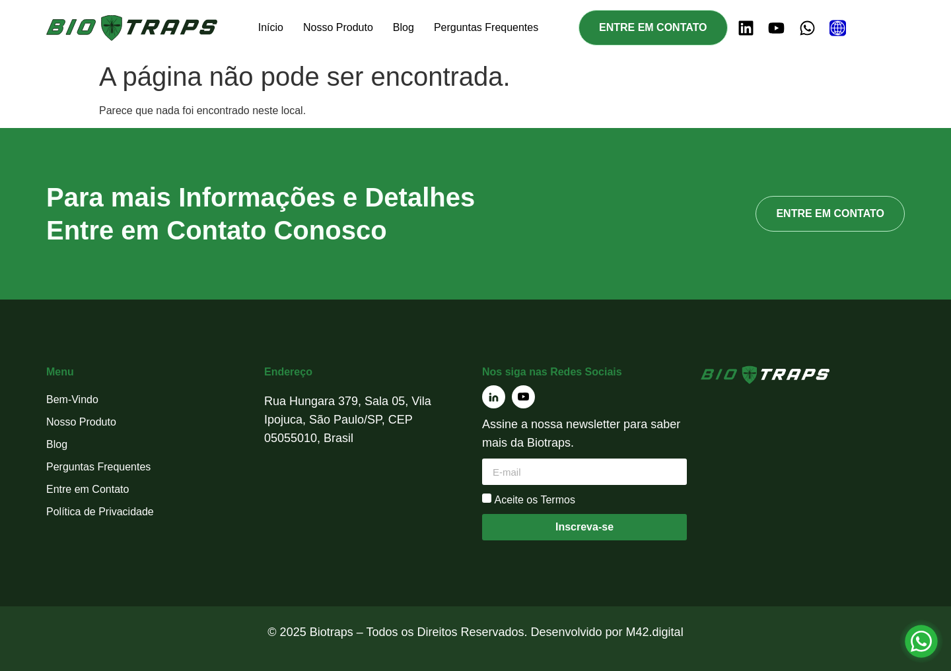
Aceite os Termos (534, 499)
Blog (403, 27)
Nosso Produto (338, 27)
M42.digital (655, 632)
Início (270, 27)
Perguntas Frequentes (486, 27)
